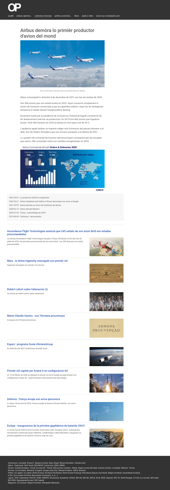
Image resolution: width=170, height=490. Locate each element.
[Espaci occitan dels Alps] (87, 468)
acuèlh (11, 16)
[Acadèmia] (64, 478)
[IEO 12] (117, 478)
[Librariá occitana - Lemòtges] (109, 468)
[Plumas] (82, 470)
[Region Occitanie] (34, 483)
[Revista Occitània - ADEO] (68, 470)
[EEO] (103, 478)
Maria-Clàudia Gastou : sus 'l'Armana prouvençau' (36, 315)
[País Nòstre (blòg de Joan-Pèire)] (94, 473)
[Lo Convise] (144, 478)
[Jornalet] (22, 463)
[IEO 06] (86, 478)
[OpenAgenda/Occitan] (25, 480)
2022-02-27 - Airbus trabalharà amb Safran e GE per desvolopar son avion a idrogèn (44, 201)
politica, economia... (63, 16)
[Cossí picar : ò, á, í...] (50, 475)
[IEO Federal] (39, 480)
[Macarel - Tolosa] (127, 468)
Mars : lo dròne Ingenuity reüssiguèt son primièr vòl (37, 260)
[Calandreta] (23, 478)
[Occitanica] (54, 478)
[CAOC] (72, 478)
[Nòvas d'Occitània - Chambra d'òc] (72, 463)
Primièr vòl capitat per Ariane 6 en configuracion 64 (37, 370)
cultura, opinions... (24, 16)
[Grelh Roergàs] (126, 478)
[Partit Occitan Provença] (72, 473)
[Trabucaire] (18, 465)
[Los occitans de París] (22, 475)
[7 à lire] (136, 478)
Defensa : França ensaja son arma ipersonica (33, 399)
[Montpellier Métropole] (50, 483)
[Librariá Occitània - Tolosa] (25, 468)
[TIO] (16, 478)
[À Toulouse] (21, 483)
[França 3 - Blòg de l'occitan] (37, 463)
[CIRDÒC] (45, 478)
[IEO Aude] (154, 478)
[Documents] (36, 475)
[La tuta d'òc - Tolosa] (44, 468)
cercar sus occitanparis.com (108, 16)
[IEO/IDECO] (38, 465)
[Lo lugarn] (19, 473)
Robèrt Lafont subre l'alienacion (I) (27, 289)
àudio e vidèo (87, 16)
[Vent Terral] (28, 465)
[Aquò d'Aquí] (54, 463)
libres (76, 16)
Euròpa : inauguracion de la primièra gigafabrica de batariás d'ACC (46, 425)
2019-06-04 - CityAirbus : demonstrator (25, 216)
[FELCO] (32, 478)
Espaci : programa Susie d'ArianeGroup (30, 344)
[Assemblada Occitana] (131, 473)
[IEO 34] (79, 478)
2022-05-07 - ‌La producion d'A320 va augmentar (29, 198)
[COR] (39, 478)
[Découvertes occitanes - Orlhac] (65, 468)
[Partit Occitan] (38, 473)
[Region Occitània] (115, 473)
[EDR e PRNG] (60, 465)
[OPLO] (92, 478)
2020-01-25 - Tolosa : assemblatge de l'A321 (27, 213)
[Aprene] (110, 478)
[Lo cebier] (27, 473)
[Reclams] (30, 470)
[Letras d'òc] (48, 465)
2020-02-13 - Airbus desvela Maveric (24, 209)
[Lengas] (39, 470)
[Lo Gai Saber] (20, 470)
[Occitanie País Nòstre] (53, 473)
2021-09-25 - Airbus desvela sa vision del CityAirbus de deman (35, 205)
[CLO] (98, 478)
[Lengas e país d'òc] (50, 470)
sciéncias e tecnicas (43, 16)
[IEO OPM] (11, 480)
